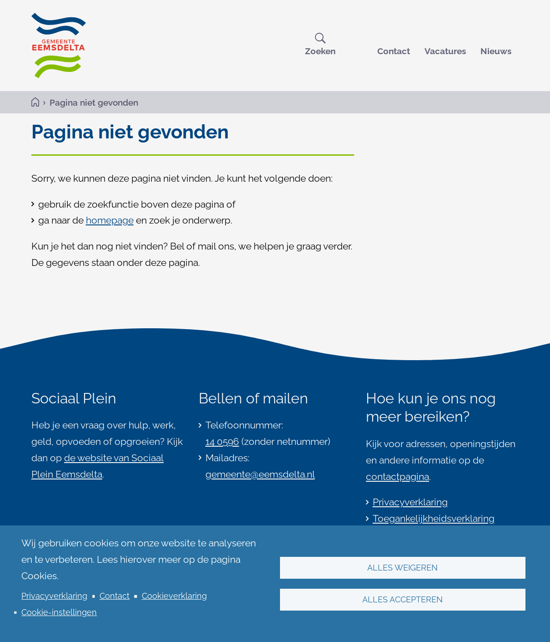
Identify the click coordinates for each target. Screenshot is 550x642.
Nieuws (495, 51)
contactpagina (397, 476)
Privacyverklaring (54, 596)
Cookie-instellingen (59, 612)
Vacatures (445, 51)
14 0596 (222, 441)
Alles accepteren (402, 599)
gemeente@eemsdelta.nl (260, 474)
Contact (393, 51)
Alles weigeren (402, 567)
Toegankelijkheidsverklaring (434, 518)
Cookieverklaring (174, 596)
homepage (110, 220)
